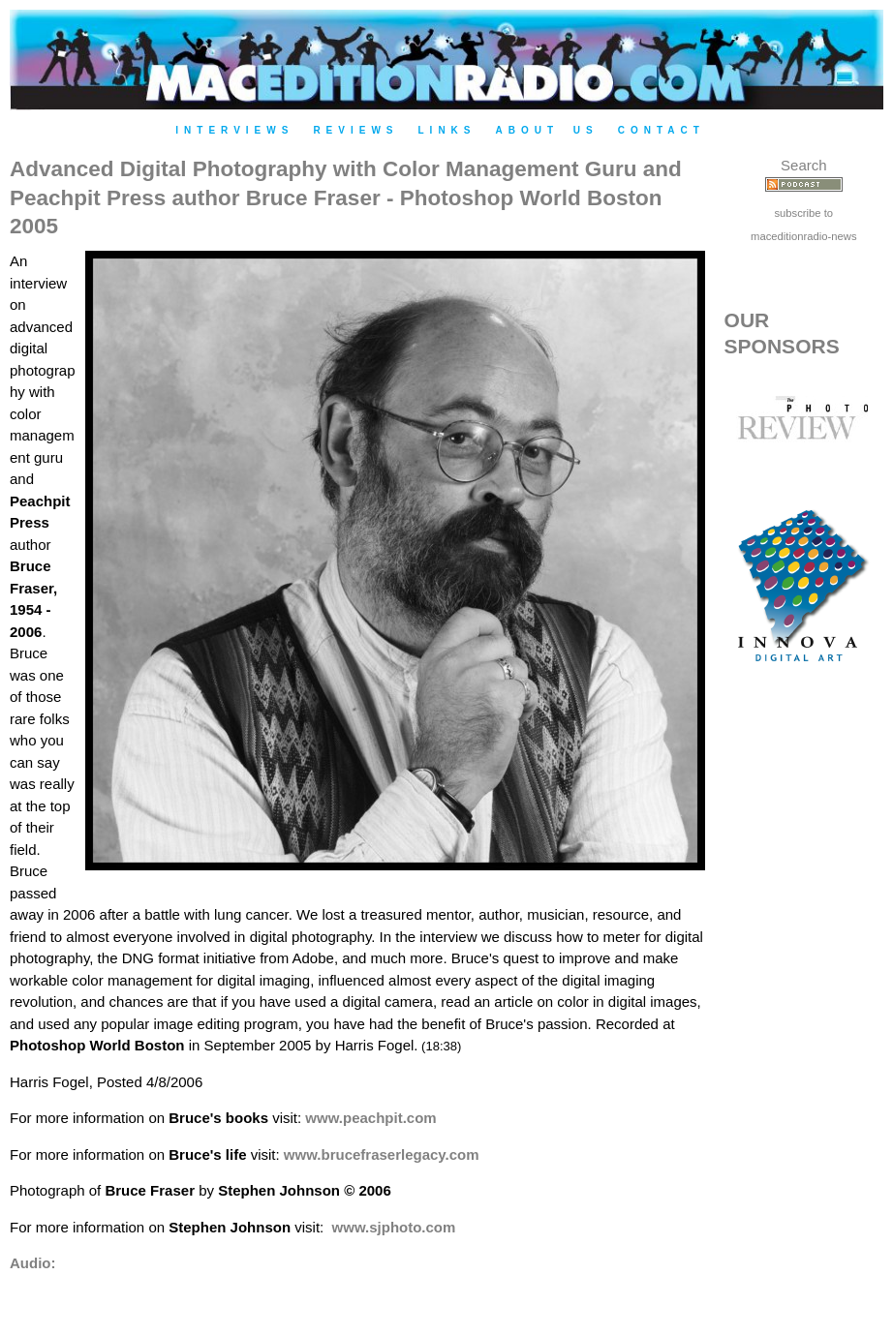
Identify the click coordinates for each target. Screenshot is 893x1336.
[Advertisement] (803, 1019)
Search (804, 165)
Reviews (355, 130)
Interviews (234, 130)
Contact (661, 130)
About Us (547, 130)
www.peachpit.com (370, 1117)
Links (447, 130)
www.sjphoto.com (394, 1227)
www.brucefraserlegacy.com (381, 1154)
